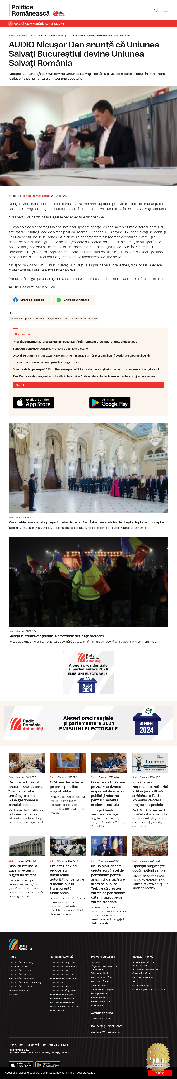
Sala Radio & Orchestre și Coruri (106, 1032)
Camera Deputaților (141, 985)
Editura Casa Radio (100, 973)
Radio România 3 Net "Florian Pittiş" (25, 982)
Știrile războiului (98, 985)
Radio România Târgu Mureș (63, 990)
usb (66, 318)
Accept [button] (160, 1072)
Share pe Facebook (32, 299)
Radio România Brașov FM (62, 962)
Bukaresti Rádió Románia (62, 999)
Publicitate (16, 1044)
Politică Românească (101, 981)
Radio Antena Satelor (19, 966)
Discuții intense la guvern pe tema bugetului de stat (27, 865)
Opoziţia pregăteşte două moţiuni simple (150, 861)
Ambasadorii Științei (100, 1001)
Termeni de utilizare (55, 1044)
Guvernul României (141, 973)
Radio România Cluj (59, 970)
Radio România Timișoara (62, 995)
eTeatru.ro (13, 995)
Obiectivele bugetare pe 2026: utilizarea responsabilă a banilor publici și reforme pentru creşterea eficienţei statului (88, 369)
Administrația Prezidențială (145, 969)
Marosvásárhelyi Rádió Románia (65, 1006)
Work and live (97, 1005)
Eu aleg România (99, 994)
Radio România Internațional (22, 978)
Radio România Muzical (20, 974)
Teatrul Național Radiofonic (21, 990)
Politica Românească (19, 35)
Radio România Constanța (62, 974)
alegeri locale (54, 318)
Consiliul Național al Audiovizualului (148, 989)
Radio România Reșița (60, 986)
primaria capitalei (34, 318)
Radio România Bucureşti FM (63, 966)
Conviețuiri (96, 962)
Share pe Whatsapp (76, 299)
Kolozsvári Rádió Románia (62, 1002)
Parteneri (33, 1044)
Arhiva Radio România (101, 977)
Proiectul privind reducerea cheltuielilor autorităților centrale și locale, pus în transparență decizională (68, 874)
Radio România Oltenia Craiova (64, 978)
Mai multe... (21, 385)
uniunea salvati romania (84, 318)
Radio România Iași (59, 982)
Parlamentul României (142, 977)
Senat (135, 981)
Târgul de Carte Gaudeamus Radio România (104, 967)
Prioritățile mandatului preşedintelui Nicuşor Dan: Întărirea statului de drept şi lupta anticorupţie (88, 341)
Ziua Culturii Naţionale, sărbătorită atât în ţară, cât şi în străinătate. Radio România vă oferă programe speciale (88, 376)
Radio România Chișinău (20, 986)
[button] (96, 1073)
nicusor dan (16, 318)
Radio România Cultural (20, 970)
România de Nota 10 (100, 997)
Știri (35, 35)
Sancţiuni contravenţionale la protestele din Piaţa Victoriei (88, 348)
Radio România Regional (102, 989)
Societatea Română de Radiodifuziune (143, 963)
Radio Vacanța (57, 1011)
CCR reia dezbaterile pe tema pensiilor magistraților (88, 362)
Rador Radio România (101, 1019)
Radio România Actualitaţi (21, 962)
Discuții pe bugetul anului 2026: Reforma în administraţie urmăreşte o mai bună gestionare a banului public (88, 355)
